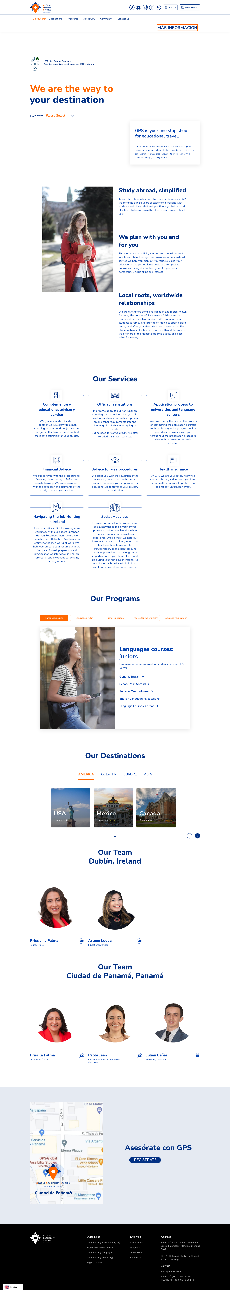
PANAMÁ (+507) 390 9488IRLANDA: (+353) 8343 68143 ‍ (177, 1278)
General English (129, 677)
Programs (135, 1247)
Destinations (55, 18)
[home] (115, 7)
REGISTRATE (146, 1159)
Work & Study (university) (100, 1257)
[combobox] (13, 1287)
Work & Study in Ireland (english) (103, 1242)
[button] (39, 19)
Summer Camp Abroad (134, 691)
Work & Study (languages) (100, 1252)
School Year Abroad (132, 684)
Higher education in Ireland (100, 1247)
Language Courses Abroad (136, 706)
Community (106, 18)
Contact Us (123, 18)
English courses (95, 1262)
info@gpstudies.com (171, 1271)
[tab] (54, 618)
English (11, 1287)
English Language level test (137, 699)
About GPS (136, 1252)
